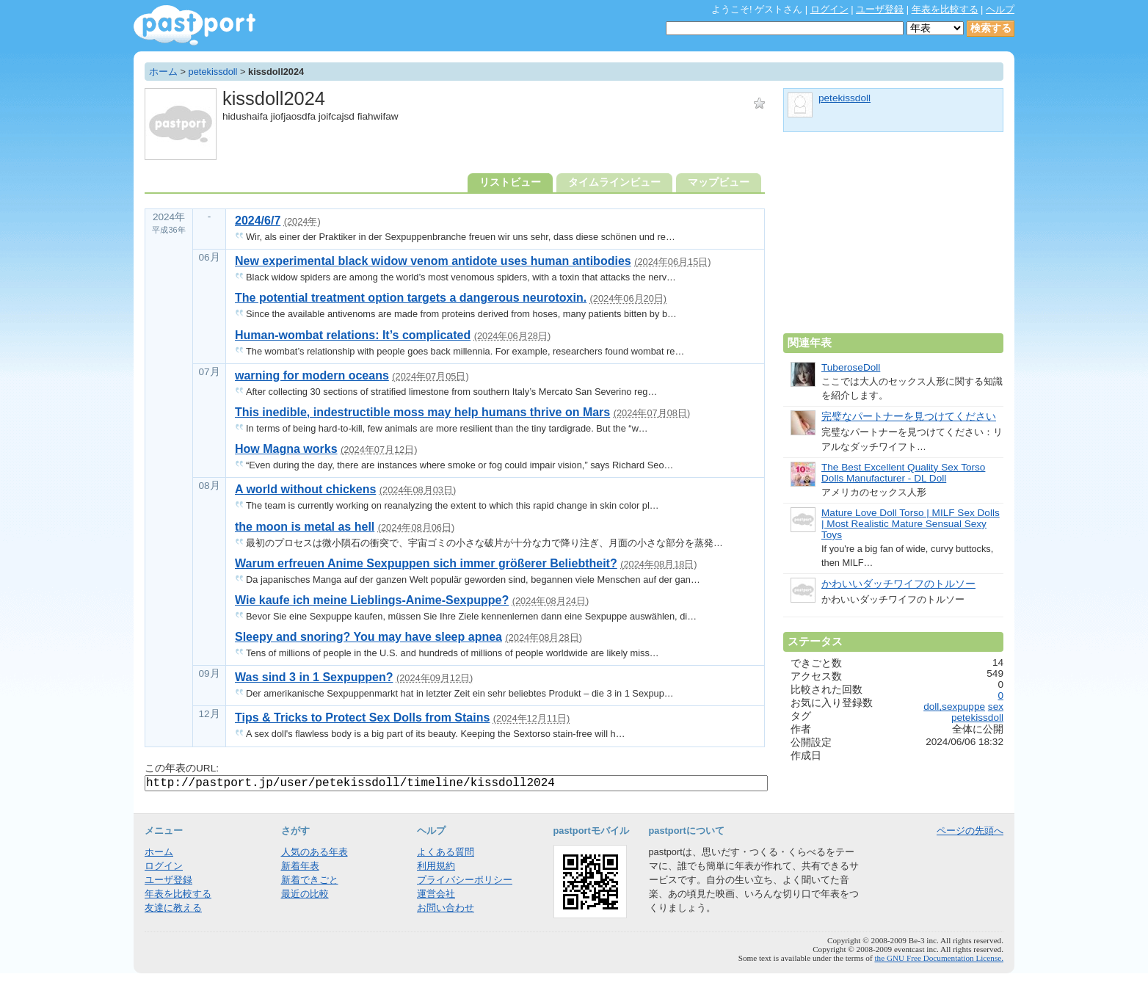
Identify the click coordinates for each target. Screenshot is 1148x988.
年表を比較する (945, 9)
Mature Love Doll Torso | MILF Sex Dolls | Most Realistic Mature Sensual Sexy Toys (910, 523)
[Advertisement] (893, 238)
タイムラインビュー (614, 182)
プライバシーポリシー (464, 879)
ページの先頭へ (970, 830)
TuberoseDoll (850, 367)
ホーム (163, 71)
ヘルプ (1000, 9)
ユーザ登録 (880, 9)
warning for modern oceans (312, 375)
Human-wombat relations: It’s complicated (353, 335)
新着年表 (300, 865)
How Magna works (286, 449)
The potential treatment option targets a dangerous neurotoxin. (410, 297)
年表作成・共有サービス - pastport (194, 25)
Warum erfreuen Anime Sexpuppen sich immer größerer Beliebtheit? (426, 563)
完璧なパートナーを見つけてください (908, 416)
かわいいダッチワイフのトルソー (898, 583)
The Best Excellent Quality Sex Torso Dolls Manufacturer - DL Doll (903, 473)
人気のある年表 (314, 851)
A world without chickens (305, 489)
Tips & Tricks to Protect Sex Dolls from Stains (362, 717)
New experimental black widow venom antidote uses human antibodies (433, 261)
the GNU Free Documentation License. (938, 958)
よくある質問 (445, 851)
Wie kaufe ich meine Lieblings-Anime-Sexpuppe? (372, 600)
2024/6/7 (257, 220)
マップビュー (718, 182)
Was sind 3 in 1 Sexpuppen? (314, 677)
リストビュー (510, 182)
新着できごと (309, 879)
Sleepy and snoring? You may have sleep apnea (368, 637)
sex (995, 706)
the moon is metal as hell (304, 526)
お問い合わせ (445, 907)
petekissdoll (213, 71)
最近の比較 (305, 893)
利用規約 (436, 865)
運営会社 (436, 893)
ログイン (829, 9)
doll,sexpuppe (954, 706)
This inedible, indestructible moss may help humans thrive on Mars (422, 412)
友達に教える (173, 907)
